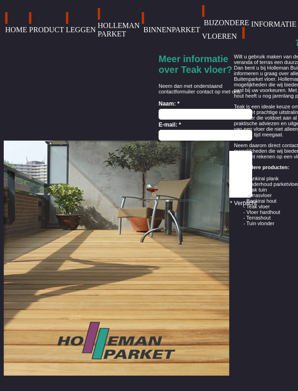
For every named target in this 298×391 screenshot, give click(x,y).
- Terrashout (257, 217)
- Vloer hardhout (261, 212)
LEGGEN (81, 30)
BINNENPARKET (172, 30)
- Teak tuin (255, 189)
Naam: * (169, 103)
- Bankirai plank (261, 178)
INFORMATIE (274, 24)
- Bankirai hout (259, 201)
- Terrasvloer (257, 195)
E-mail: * (170, 124)
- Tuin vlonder (259, 223)
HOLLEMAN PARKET (119, 29)
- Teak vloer (256, 206)
